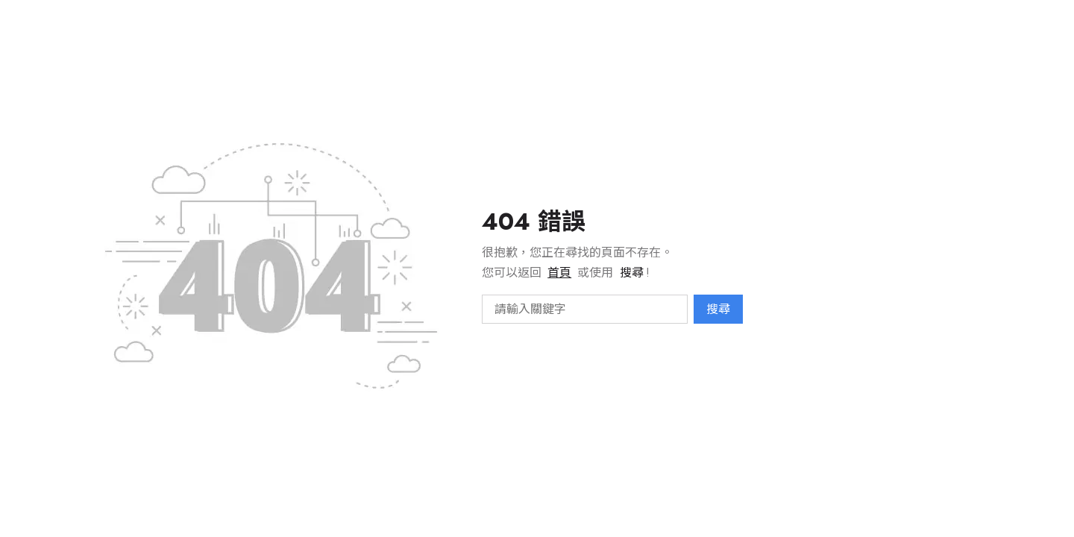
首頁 (559, 272)
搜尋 (718, 309)
